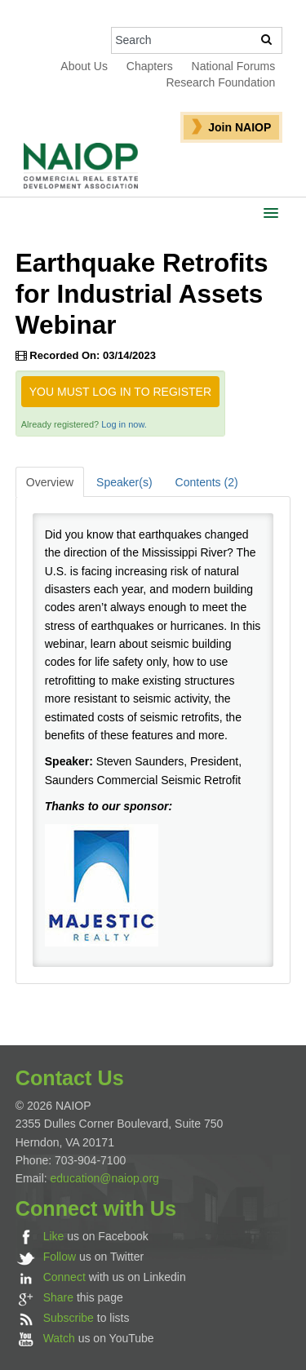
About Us (84, 66)
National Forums (234, 66)
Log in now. (124, 424)
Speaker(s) (124, 482)
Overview (49, 482)
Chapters (149, 66)
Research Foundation (220, 82)
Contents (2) (206, 482)
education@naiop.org (105, 1178)
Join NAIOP (239, 127)
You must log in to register (120, 391)
